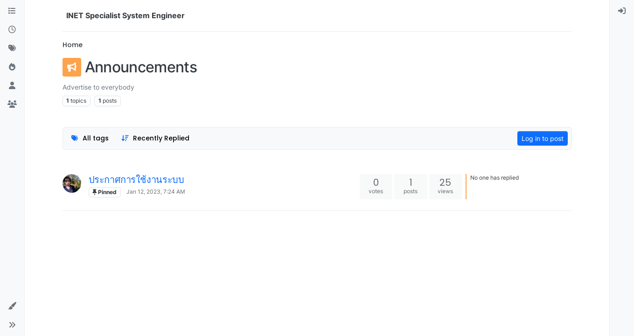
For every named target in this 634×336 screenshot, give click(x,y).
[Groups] (12, 104)
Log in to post (543, 138)
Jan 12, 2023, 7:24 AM (155, 191)
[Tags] (12, 48)
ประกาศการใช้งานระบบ (136, 179)
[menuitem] (621, 11)
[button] (12, 306)
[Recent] (12, 29)
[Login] (621, 11)
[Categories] (12, 11)
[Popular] (12, 67)
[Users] (12, 85)
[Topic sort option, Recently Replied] (155, 138)
